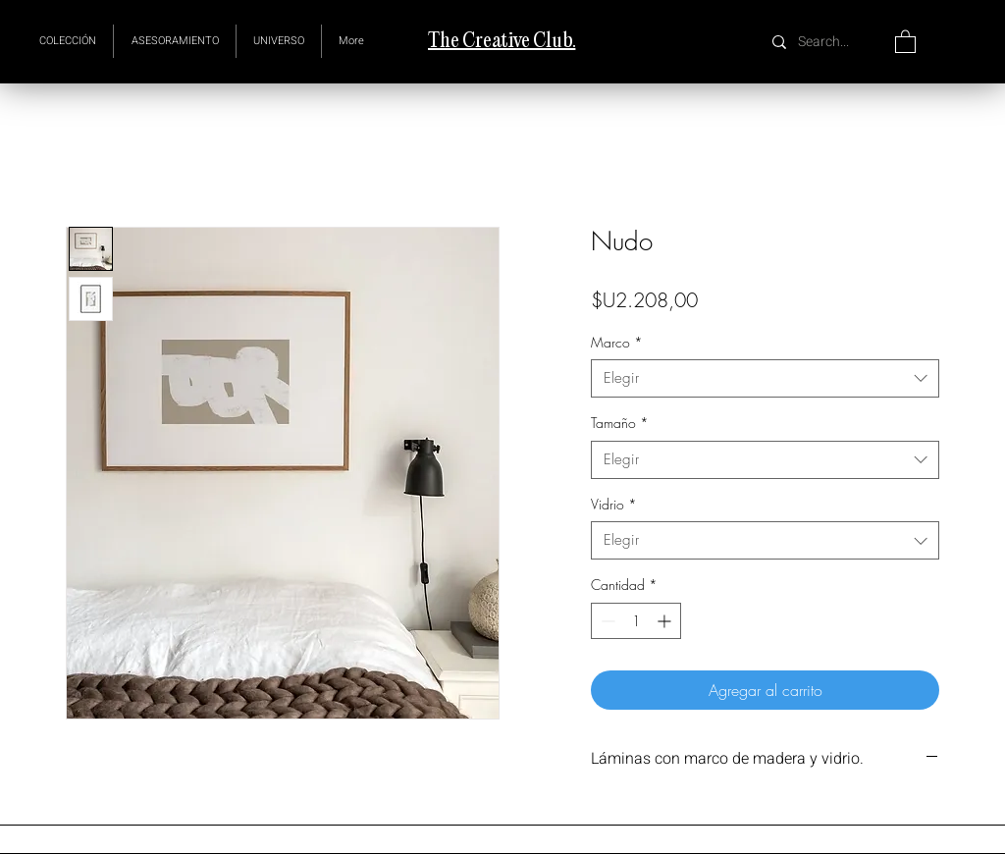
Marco (617, 342)
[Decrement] (606, 621)
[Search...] (826, 42)
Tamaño (620, 422)
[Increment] (666, 621)
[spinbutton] (636, 621)
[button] (279, 41)
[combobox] (765, 378)
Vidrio (614, 504)
